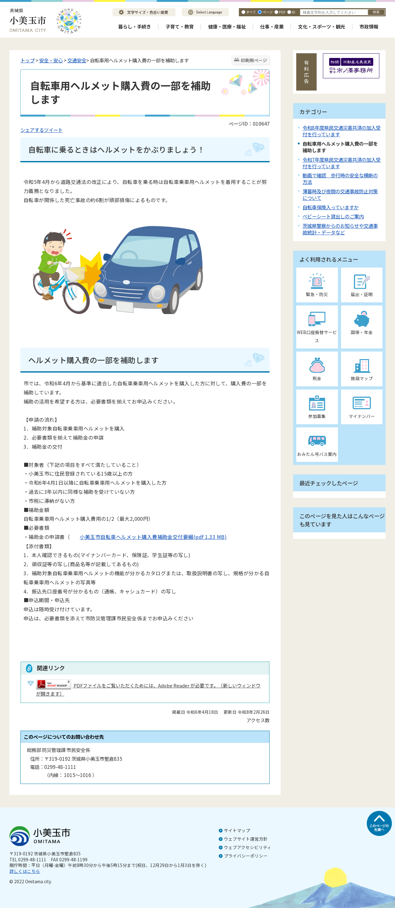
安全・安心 (51, 60)
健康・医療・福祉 (227, 26)
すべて (251, 11)
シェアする (32, 129)
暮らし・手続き (134, 26)
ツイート (53, 129)
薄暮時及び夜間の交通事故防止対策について (340, 194)
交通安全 (76, 60)
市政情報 (369, 26)
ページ (267, 11)
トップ (27, 60)
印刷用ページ (254, 60)
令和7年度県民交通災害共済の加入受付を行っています (342, 163)
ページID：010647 (249, 123)
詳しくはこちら (24, 871)
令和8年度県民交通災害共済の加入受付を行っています (342, 131)
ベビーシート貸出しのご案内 (333, 216)
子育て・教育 (180, 26)
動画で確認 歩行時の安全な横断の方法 (340, 178)
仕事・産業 (272, 26)
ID (293, 11)
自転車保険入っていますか (331, 207)
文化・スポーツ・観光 (321, 26)
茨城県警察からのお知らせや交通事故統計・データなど (340, 229)
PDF (282, 11)
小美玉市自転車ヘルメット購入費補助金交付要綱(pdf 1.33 (143, 536)
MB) (222, 536)
